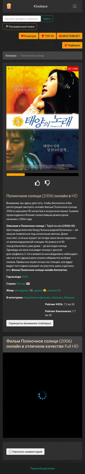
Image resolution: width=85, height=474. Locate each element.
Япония (21, 283)
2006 (25, 276)
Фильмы (57, 297)
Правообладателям (42, 468)
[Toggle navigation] (75, 6)
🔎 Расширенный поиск (20, 26)
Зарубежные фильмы (37, 297)
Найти (47, 18)
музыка (53, 290)
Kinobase (40, 6)
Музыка (69, 297)
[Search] (22, 18)
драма (39, 290)
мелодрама (22, 290)
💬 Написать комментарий (25, 451)
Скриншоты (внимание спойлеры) (30, 323)
